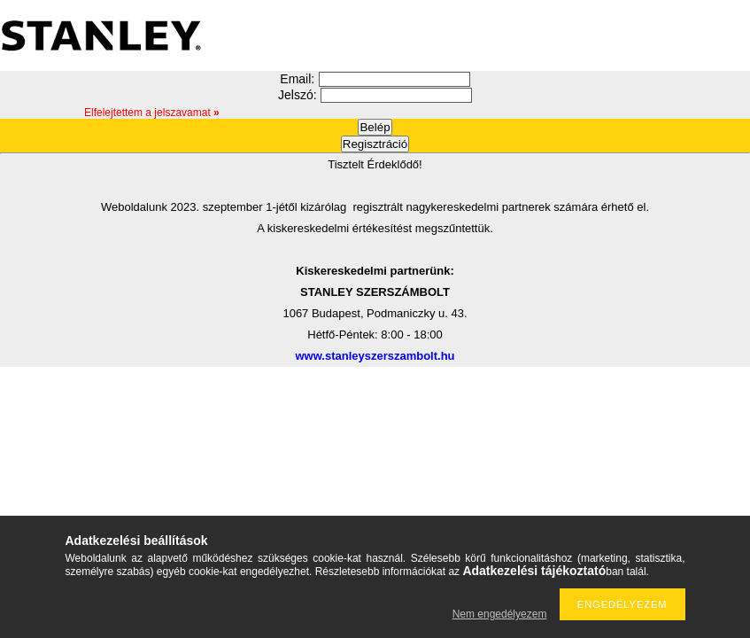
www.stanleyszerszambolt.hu (374, 355)
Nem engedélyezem (499, 614)
